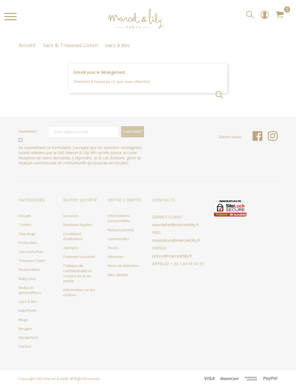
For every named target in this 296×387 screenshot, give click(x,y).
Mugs (23, 319)
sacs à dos (28, 301)
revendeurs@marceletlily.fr (176, 240)
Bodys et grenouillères (30, 290)
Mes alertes (118, 274)
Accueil (24, 215)
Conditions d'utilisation (73, 236)
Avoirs (113, 247)
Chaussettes (29, 269)
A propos (71, 247)
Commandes (118, 238)
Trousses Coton (32, 260)
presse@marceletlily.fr (172, 256)
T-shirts (25, 224)
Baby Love (27, 278)
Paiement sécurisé (79, 256)
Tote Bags (27, 233)
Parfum (25, 346)
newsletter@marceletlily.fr (175, 224)
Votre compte (124, 200)
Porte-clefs (28, 242)
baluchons (27, 310)
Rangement (28, 337)
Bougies (25, 328)
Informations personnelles (119, 218)
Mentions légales (77, 224)
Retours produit (121, 229)
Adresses (116, 256)
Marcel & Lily (54, 378)
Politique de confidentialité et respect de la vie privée (77, 273)
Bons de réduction (123, 265)
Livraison (71, 215)
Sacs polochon (31, 251)
